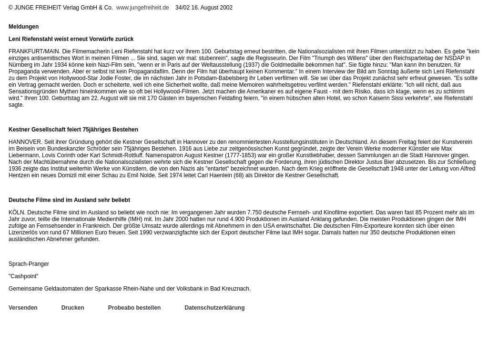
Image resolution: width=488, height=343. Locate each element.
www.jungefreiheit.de (142, 7)
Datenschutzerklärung (214, 307)
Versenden (23, 307)
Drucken (72, 307)
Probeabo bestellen (134, 307)
